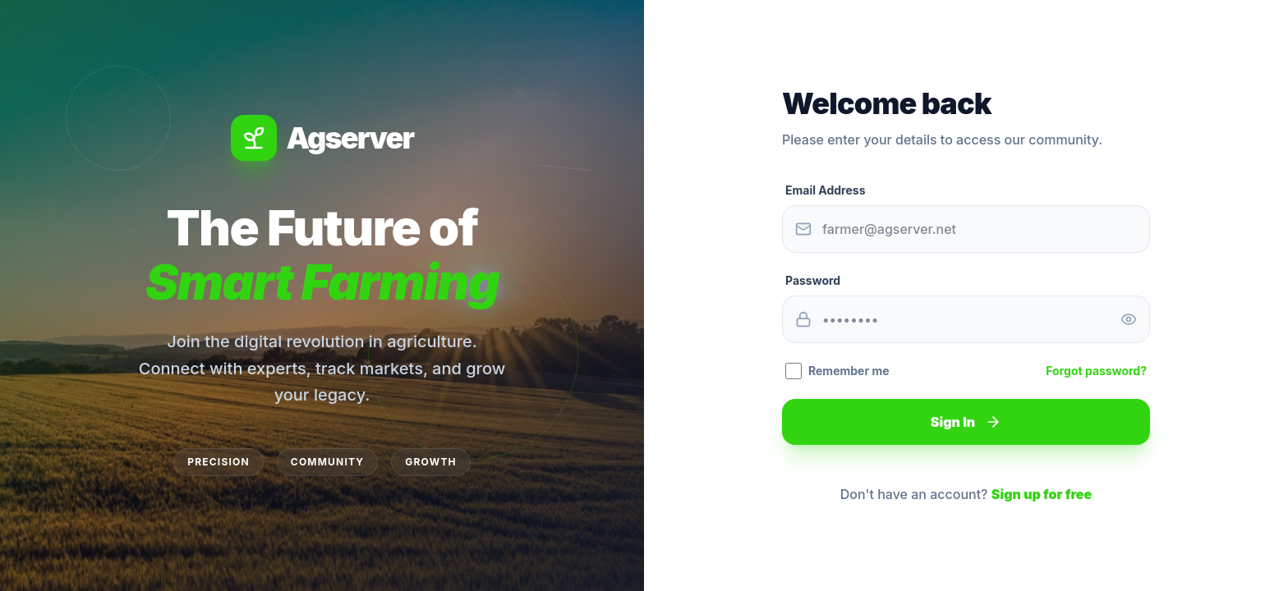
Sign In (966, 422)
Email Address (825, 190)
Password (812, 280)
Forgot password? (1096, 371)
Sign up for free (1041, 494)
